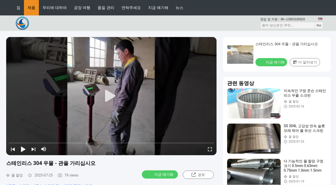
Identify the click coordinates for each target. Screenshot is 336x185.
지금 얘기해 (158, 8)
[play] (111, 96)
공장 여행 (82, 7)
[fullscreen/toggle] (210, 149)
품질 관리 (106, 7)
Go (318, 25)
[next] (33, 149)
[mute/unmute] (44, 149)
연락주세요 (131, 7)
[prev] (13, 149)
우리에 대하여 (54, 7)
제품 (31, 7)
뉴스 (179, 7)
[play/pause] (23, 149)
